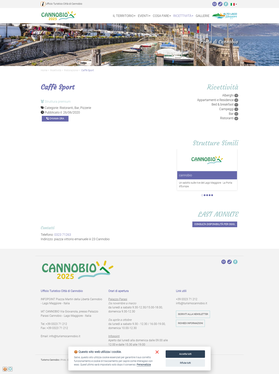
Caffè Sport (87, 70)
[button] (233, 4)
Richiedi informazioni (190, 323)
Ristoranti (229, 118)
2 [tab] (205, 195)
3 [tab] (207, 195)
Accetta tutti (185, 354)
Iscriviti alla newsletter (193, 314)
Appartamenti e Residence (217, 100)
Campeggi (228, 109)
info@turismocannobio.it (64, 336)
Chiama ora (55, 118)
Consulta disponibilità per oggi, (214, 224)
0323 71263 (62, 234)
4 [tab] (209, 195)
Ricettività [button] (183, 15)
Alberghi (230, 95)
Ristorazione (71, 70)
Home (44, 70)
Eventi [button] (144, 15)
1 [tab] (202, 195)
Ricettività (55, 70)
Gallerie (202, 15)
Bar (233, 114)
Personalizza (144, 364)
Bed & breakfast (225, 104)
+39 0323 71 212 (56, 324)
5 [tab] (212, 195)
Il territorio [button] (124, 15)
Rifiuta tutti (185, 363)
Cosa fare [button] (162, 15)
